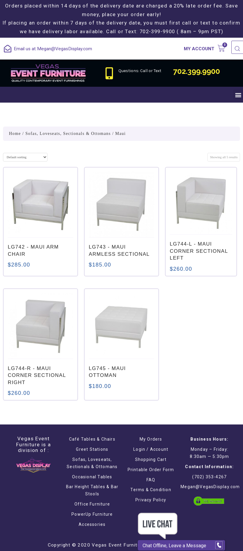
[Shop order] (25, 157)
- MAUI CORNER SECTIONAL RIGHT (37, 375)
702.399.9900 (196, 71)
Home (15, 133)
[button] (238, 95)
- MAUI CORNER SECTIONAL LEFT (199, 251)
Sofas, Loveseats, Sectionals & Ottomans (68, 133)
